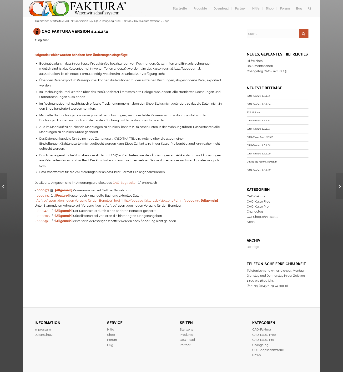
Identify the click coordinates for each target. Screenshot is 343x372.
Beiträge (253, 247)
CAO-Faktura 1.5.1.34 (259, 103)
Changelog (255, 211)
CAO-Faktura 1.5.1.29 (259, 153)
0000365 (43, 216)
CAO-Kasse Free (258, 201)
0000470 (43, 211)
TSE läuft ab (253, 112)
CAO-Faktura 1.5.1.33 (259, 120)
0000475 (43, 190)
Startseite (186, 329)
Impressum (43, 329)
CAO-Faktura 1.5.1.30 (259, 145)
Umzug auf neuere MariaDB (262, 161)
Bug (110, 345)
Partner (185, 345)
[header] (90, 8)
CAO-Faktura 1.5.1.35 (259, 95)
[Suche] (309, 8)
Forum (112, 339)
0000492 (43, 195)
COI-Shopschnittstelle (262, 217)
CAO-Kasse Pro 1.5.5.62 (260, 137)
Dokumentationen (260, 66)
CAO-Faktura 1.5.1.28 (259, 169)
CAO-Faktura (256, 196)
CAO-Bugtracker (125, 182)
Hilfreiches (254, 61)
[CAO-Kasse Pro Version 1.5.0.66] (339, 186)
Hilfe (110, 329)
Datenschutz (43, 334)
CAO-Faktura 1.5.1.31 (259, 128)
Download (187, 339)
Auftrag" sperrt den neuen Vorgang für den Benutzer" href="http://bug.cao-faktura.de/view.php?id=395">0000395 (118, 200)
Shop (111, 334)
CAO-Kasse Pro (258, 206)
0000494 (43, 221)
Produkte (186, 334)
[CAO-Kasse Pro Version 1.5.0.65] (3, 186)
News (251, 222)
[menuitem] (180, 8)
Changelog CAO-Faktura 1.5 (267, 71)
